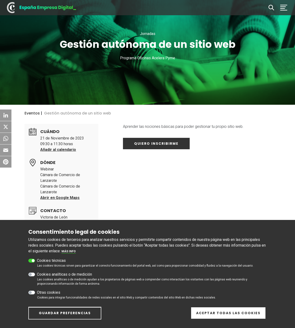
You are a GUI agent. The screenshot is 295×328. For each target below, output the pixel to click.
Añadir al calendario (58, 149)
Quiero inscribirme (156, 143)
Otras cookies (48, 295)
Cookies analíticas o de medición (64, 277)
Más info (68, 254)
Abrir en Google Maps (60, 197)
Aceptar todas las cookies (228, 315)
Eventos (32, 113)
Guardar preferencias (65, 315)
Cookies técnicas (51, 263)
